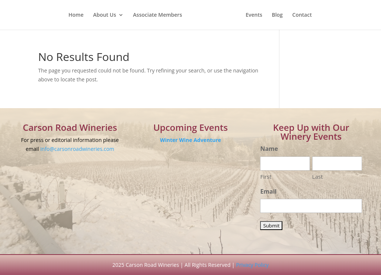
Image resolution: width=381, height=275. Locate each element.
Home (76, 15)
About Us (104, 15)
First (265, 176)
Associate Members (157, 15)
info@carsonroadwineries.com (77, 148)
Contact (302, 15)
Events (254, 15)
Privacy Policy (252, 264)
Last (317, 176)
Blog (277, 15)
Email (268, 191)
